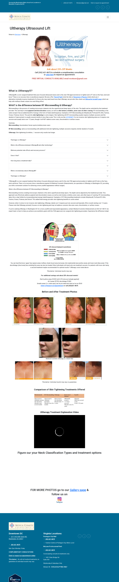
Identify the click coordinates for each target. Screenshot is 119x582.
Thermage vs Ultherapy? (18, 140)
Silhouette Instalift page (93, 99)
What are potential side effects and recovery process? (28, 150)
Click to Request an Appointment (52, 286)
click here (50, 75)
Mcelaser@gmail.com (81, 3)
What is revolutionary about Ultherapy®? (23, 171)
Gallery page (78, 490)
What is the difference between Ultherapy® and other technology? (32, 145)
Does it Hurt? (15, 155)
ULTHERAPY (70, 117)
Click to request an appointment (100, 3)
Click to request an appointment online (22, 556)
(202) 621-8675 (67, 3)
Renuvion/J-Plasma (80, 97)
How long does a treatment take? (21, 161)
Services (17, 34)
